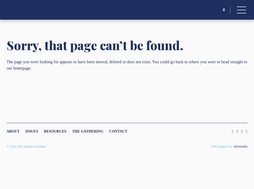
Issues (31, 131)
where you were (202, 62)
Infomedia (240, 146)
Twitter (237, 131)
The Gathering (87, 131)
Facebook (242, 131)
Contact (118, 131)
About (13, 131)
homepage (21, 68)
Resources (55, 131)
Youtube (246, 131)
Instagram (233, 131)
